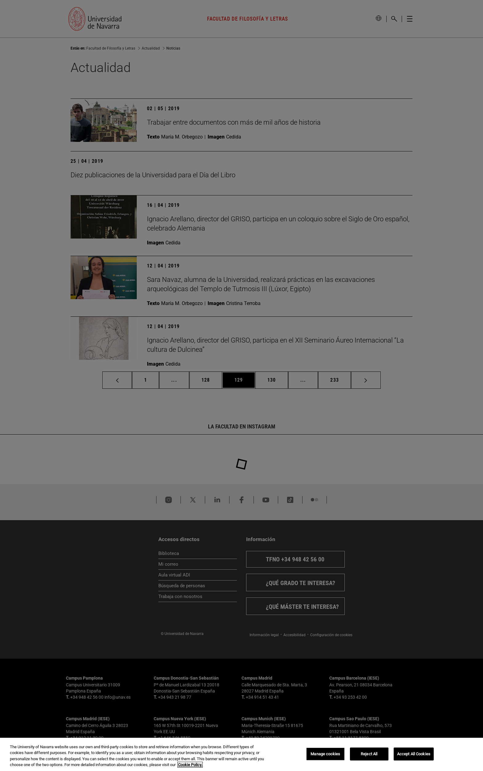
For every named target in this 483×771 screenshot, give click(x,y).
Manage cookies (325, 754)
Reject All (369, 754)
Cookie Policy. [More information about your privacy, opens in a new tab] (190, 764)
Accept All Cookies (413, 754)
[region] (241, 754)
